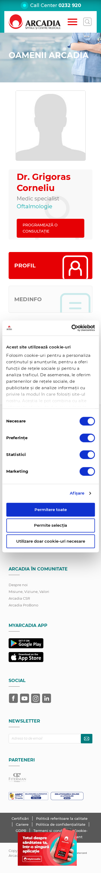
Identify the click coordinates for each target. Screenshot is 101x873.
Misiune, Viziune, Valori (29, 591)
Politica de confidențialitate (61, 824)
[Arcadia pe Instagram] (35, 698)
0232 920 (69, 5)
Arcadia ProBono (23, 605)
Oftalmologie (34, 206)
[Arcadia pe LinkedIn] (46, 698)
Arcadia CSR (19, 598)
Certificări (21, 818)
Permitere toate (50, 509)
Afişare (77, 493)
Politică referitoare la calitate (62, 818)
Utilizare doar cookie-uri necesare (50, 541)
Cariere (23, 824)
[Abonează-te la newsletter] (86, 738)
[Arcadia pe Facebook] (13, 698)
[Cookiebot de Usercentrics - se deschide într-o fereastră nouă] (72, 327)
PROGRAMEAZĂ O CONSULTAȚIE (40, 228)
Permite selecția (50, 525)
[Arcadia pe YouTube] (24, 698)
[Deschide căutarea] (87, 21)
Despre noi (18, 585)
